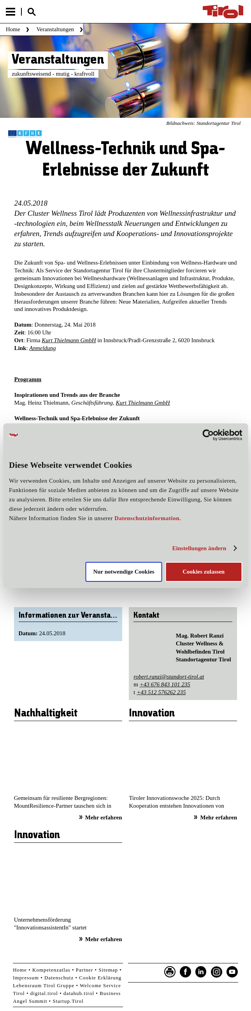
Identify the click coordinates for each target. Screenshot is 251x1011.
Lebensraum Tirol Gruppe (43, 985)
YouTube (232, 972)
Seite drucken (170, 972)
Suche (31, 12)
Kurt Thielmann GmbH (69, 340)
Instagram (217, 972)
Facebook (185, 972)
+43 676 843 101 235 (165, 684)
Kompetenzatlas (51, 970)
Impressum (26, 978)
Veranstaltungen (55, 29)
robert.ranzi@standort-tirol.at (168, 676)
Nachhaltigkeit (45, 713)
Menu (10, 11)
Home (13, 29)
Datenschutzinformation (146, 518)
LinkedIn (201, 972)
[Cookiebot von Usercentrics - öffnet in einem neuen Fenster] (208, 435)
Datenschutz (59, 978)
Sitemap (108, 970)
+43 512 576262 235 (161, 692)
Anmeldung (42, 348)
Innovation (152, 713)
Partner (84, 970)
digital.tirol (44, 993)
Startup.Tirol (68, 1001)
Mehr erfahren (103, 817)
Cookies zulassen (204, 572)
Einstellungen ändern (199, 548)
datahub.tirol (78, 993)
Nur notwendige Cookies (123, 572)
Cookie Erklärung (100, 978)
